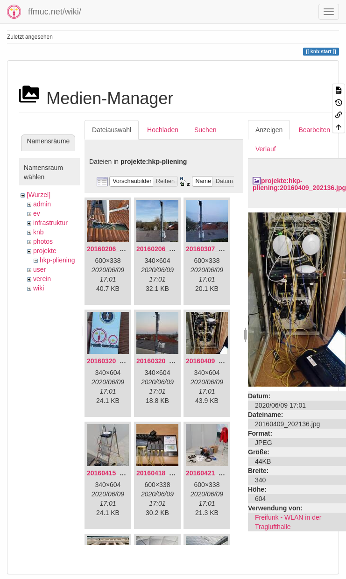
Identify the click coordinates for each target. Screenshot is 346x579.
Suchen (205, 130)
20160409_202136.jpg (219, 361)
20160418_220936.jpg (169, 473)
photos (43, 241)
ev (36, 213)
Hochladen (162, 130)
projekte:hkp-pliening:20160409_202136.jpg (299, 184)
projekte (44, 250)
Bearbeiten (314, 130)
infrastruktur (50, 222)
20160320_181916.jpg (120, 361)
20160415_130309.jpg (120, 473)
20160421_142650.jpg (219, 473)
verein (42, 278)
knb (38, 232)
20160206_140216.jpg (169, 249)
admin (42, 204)
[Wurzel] (38, 194)
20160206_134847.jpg (120, 249)
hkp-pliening (57, 260)
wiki (38, 288)
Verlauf (265, 149)
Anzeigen (268, 130)
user (39, 269)
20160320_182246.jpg (169, 361)
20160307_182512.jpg (219, 249)
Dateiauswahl (111, 130)
